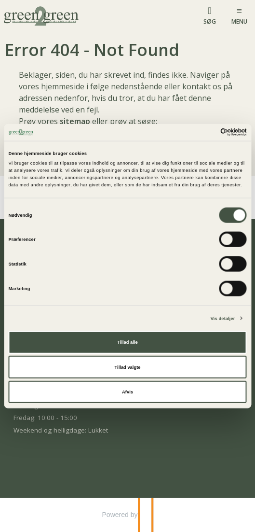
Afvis (127, 392)
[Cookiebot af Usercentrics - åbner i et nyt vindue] (204, 132)
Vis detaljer (223, 318)
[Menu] (239, 15)
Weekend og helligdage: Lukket (60, 430)
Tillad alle (127, 342)
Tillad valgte (128, 366)
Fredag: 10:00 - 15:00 (45, 417)
